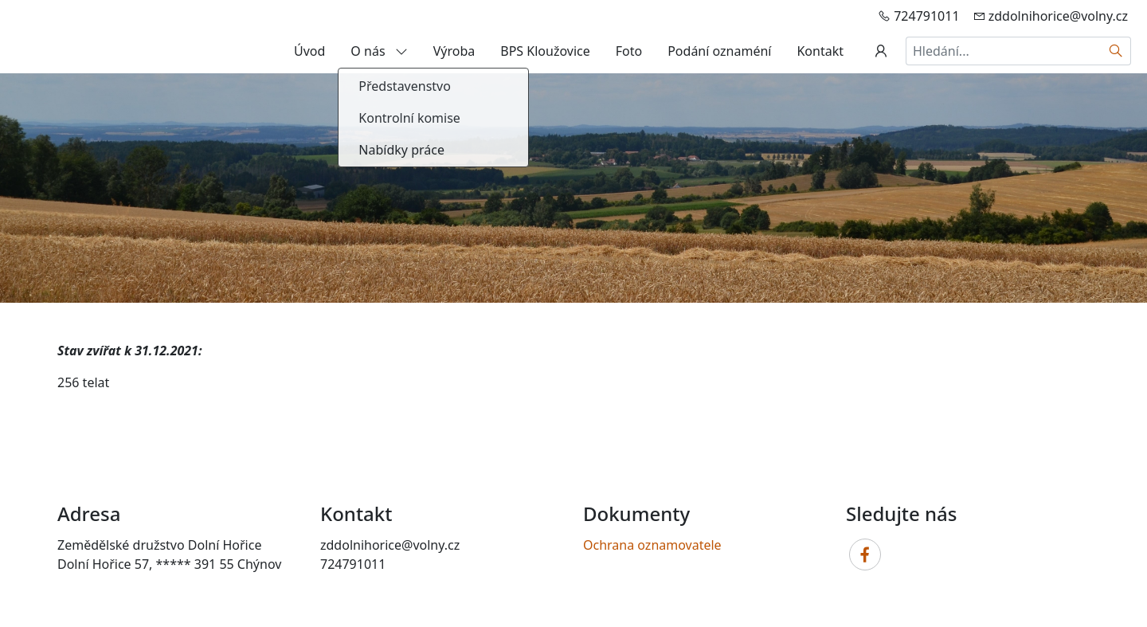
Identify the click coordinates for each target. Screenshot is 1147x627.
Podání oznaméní (719, 51)
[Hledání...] (1004, 51)
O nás (378, 51)
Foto (629, 51)
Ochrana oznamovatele (652, 545)
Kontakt (820, 51)
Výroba (454, 51)
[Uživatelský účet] (881, 51)
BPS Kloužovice (544, 51)
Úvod (309, 51)
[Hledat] (1116, 51)
